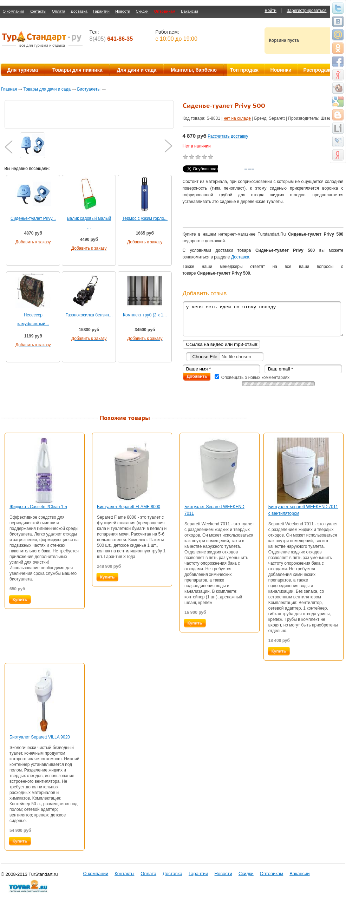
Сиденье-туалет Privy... (33, 218)
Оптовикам (164, 11)
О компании (13, 11)
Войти (270, 10)
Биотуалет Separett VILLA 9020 (39, 737)
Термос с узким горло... (145, 218)
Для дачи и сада (137, 70)
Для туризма (22, 70)
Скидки (142, 11)
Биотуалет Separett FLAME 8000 (128, 506)
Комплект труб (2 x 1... (145, 315)
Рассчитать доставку (228, 136)
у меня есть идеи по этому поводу (263, 318)
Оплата (58, 11)
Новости (122, 11)
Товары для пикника (77, 70)
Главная (9, 89)
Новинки (281, 70)
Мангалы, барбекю (194, 70)
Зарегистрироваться (306, 10)
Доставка (79, 11)
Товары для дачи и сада (47, 89)
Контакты (38, 11)
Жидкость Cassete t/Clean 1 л (38, 506)
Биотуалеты (88, 89)
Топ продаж (244, 70)
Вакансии (189, 11)
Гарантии (101, 11)
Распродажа (318, 70)
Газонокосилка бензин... (88, 315)
